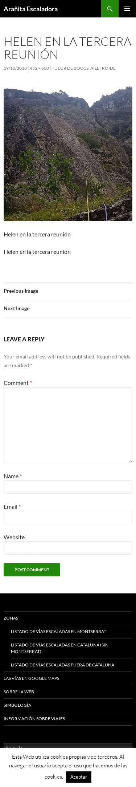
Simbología (17, 705)
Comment (18, 382)
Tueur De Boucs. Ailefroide (84, 68)
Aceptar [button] (78, 777)
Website (14, 537)
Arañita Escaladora (31, 9)
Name (13, 475)
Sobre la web (19, 691)
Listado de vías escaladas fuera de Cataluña (62, 665)
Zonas (11, 618)
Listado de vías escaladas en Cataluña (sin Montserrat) (59, 648)
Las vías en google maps (31, 678)
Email (12, 506)
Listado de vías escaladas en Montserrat (58, 631)
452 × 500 (39, 68)
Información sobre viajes (34, 718)
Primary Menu (127, 8)
